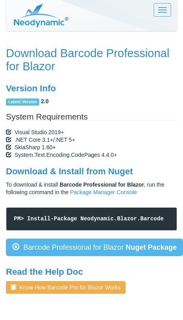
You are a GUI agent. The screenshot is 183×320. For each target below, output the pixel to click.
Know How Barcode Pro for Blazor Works (66, 287)
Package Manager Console (103, 192)
